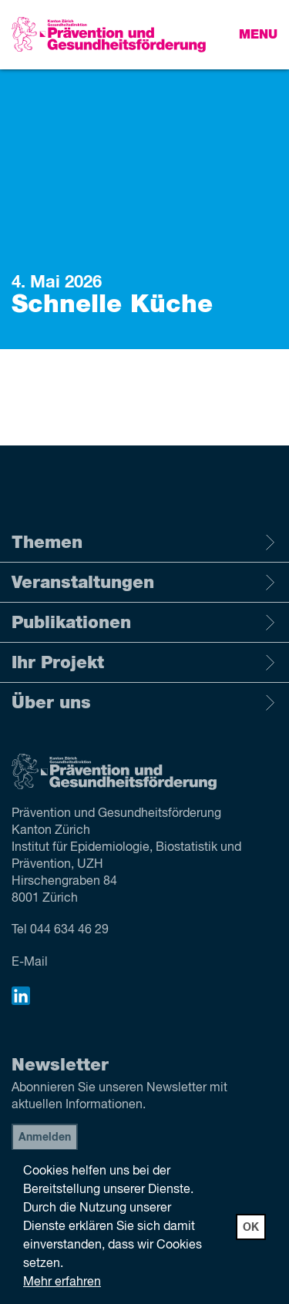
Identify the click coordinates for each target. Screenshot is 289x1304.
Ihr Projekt (144, 662)
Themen (144, 542)
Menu (258, 35)
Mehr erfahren (62, 1282)
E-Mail (30, 962)
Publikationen (144, 622)
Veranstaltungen (144, 582)
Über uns (144, 702)
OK (251, 1227)
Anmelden (44, 1137)
